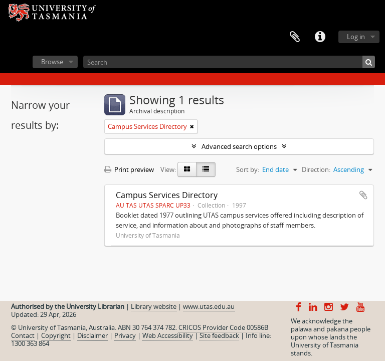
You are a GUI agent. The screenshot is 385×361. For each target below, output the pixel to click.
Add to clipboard (363, 195)
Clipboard (294, 37)
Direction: (316, 169)
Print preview (129, 169)
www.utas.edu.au (209, 306)
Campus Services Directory (167, 195)
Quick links (319, 37)
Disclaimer (92, 335)
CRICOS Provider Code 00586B (223, 327)
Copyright (56, 335)
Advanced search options (239, 146)
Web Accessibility (167, 335)
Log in (356, 36)
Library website (153, 306)
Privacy (125, 335)
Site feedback (219, 335)
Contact (23, 335)
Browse (52, 61)
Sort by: (247, 169)
